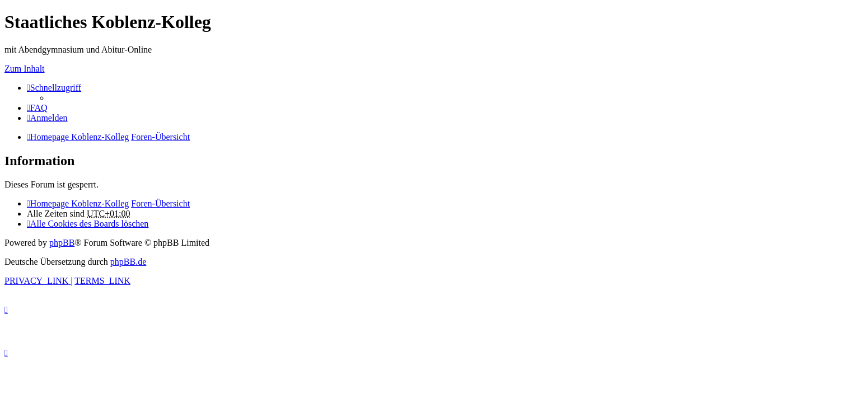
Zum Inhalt (24, 68)
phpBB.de (128, 261)
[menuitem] (37, 108)
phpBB (61, 242)
